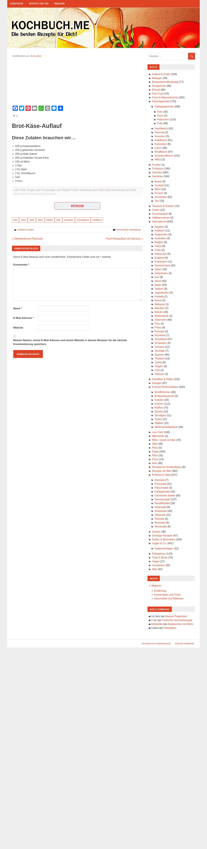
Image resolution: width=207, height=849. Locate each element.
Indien (158, 269)
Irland (158, 281)
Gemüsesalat (162, 499)
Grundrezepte (160, 213)
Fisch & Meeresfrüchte (165, 97)
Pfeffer (49, 220)
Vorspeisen (158, 565)
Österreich (161, 319)
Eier (15, 220)
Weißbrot (97, 220)
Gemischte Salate (165, 495)
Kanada (159, 296)
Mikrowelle (158, 436)
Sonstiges (160, 415)
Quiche (159, 411)
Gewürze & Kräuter (163, 206)
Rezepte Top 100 (39, 3)
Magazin (59, 3)
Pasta (155, 451)
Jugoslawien (162, 292)
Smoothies (161, 197)
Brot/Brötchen (162, 392)
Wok (154, 569)
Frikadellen (169, 628)
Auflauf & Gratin (25, 229)
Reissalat (160, 522)
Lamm (158, 148)
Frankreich (161, 261)
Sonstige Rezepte (162, 535)
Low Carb (157, 432)
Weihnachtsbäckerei (166, 427)
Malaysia (160, 304)
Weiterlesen (77, 206)
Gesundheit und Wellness (168, 598)
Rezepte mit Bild (161, 471)
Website (18, 327)
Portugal (159, 331)
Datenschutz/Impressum (156, 643)
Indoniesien (161, 273)
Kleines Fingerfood (176, 616)
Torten (158, 419)
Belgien (159, 242)
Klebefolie (157, 624)
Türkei (158, 362)
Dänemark (161, 253)
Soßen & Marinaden (163, 539)
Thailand (159, 358)
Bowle (158, 181)
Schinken (68, 220)
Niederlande (162, 315)
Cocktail (159, 185)
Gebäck (159, 399)
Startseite (16, 3)
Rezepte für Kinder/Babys (166, 467)
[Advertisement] (77, 80)
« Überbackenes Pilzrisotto (27, 238)
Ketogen (157, 383)
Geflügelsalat (162, 491)
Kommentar (21, 264)
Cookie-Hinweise (184, 643)
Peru (157, 323)
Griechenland (162, 265)
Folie (154, 620)
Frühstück (157, 168)
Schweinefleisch (164, 155)
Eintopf (156, 89)
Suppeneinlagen (164, 548)
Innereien (160, 136)
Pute (160, 123)
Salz (58, 220)
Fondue (156, 164)
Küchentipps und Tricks (167, 594)
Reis (154, 463)
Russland (160, 335)
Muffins (159, 407)
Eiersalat (160, 480)
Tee (157, 200)
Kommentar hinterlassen (128, 229)
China (158, 246)
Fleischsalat (161, 487)
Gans (160, 115)
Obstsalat (160, 515)
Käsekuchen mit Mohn (180, 624)
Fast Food (158, 93)
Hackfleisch (161, 128)
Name (17, 308)
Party (155, 447)
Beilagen (157, 78)
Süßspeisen (159, 553)
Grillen (155, 210)
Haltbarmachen (161, 217)
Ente (160, 111)
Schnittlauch (83, 220)
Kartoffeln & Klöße (162, 379)
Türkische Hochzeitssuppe (177, 620)
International (159, 221)
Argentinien (161, 234)
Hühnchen (163, 119)
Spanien (159, 354)
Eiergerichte (159, 85)
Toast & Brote (160, 557)
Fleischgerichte (160, 101)
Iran (157, 277)
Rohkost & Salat (161, 474)
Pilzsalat (159, 518)
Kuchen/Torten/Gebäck (165, 387)
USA (157, 370)
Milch (40, 220)
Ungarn (159, 366)
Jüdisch (159, 288)
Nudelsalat (161, 511)
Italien (158, 284)
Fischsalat (160, 483)
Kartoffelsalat (162, 503)
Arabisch (160, 230)
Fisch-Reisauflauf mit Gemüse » (124, 238)
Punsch (159, 193)
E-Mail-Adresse (23, 318)
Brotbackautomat (164, 396)
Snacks (156, 531)
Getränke (157, 176)
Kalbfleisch (161, 140)
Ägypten (159, 226)
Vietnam (159, 374)
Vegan (155, 561)
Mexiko (159, 312)
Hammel (159, 132)
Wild (157, 159)
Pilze (155, 455)
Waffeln (159, 423)
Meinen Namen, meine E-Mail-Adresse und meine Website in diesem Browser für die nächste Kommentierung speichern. (70, 342)
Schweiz (159, 347)
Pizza (155, 459)
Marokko (159, 308)
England (159, 257)
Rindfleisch (161, 151)
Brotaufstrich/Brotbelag (165, 82)
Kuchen (159, 403)
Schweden (161, 343)
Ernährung (160, 590)
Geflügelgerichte (164, 106)
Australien (160, 238)
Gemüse (157, 172)
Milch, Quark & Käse (164, 440)
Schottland (161, 339)
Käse (23, 220)
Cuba (158, 250)
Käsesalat (160, 507)
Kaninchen (161, 144)
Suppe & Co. (159, 543)
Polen (158, 327)
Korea (158, 300)
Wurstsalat (161, 526)
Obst (155, 443)
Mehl (31, 220)
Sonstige (160, 350)
